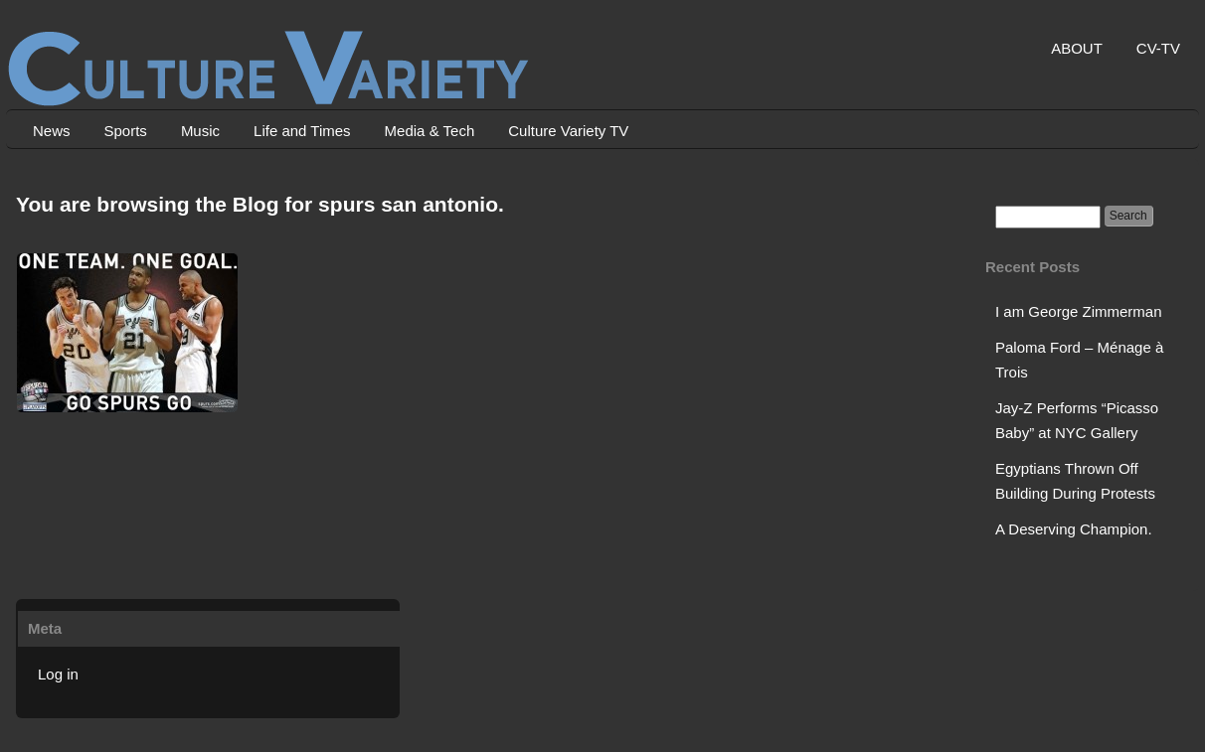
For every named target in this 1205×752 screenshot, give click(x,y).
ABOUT (1077, 48)
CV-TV (1158, 48)
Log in (58, 674)
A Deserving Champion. (1073, 529)
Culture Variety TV (568, 130)
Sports (125, 130)
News (52, 130)
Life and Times (302, 130)
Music (200, 130)
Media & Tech (430, 130)
